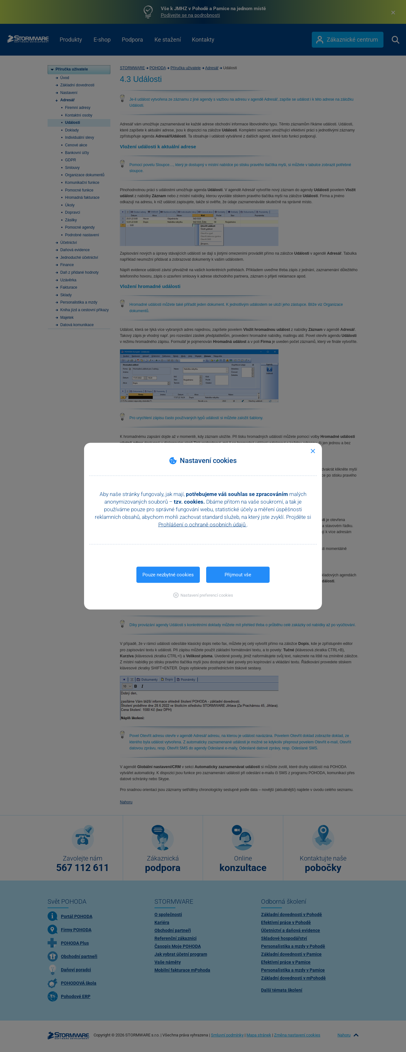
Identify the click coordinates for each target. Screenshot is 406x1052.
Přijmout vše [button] (238, 574)
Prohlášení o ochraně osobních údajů (202, 524)
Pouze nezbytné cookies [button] (168, 574)
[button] (203, 595)
